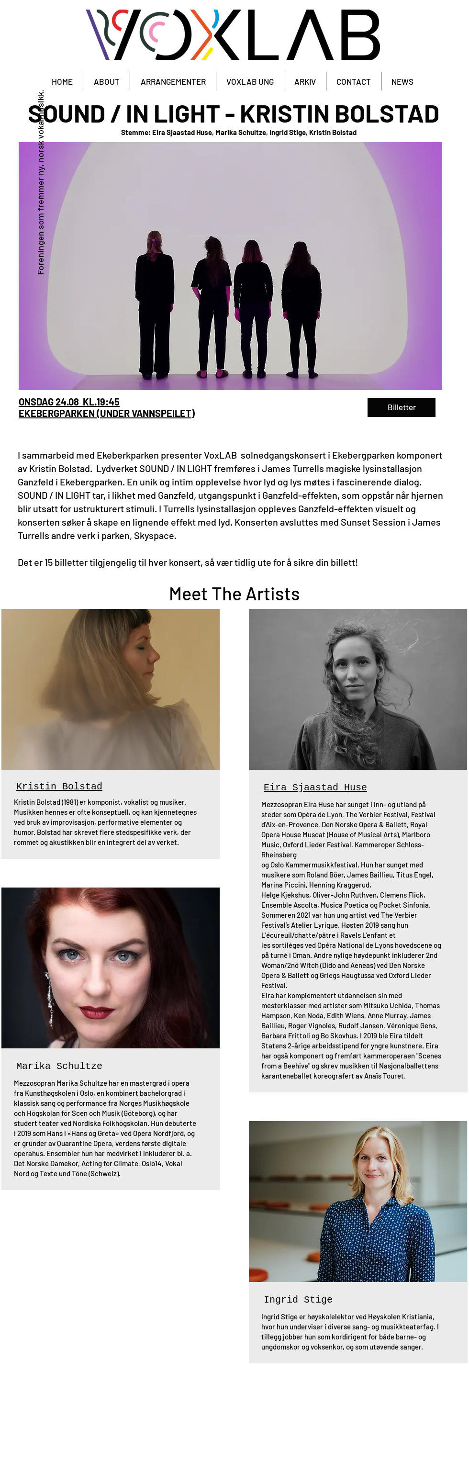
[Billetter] (402, 407)
